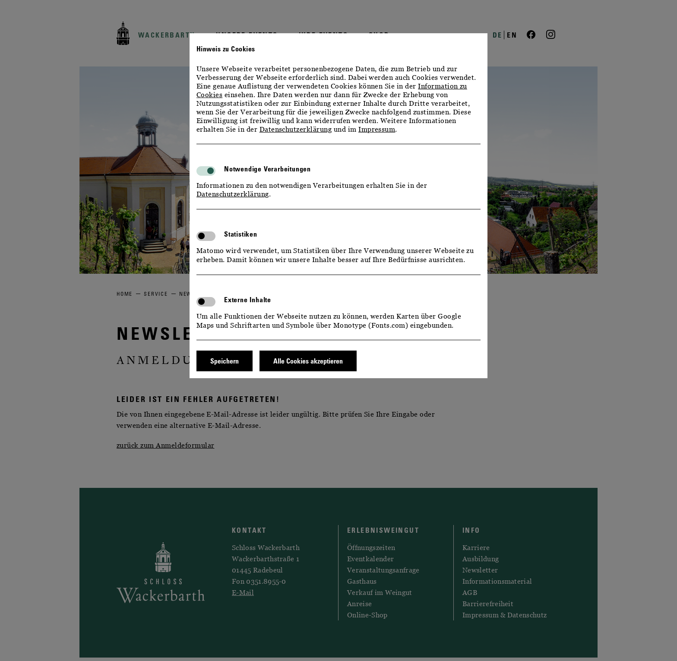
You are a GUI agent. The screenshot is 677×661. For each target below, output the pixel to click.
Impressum (376, 129)
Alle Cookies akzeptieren (308, 361)
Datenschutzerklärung (295, 129)
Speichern (224, 361)
